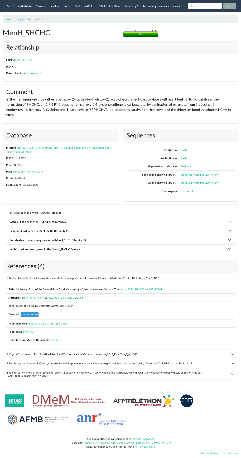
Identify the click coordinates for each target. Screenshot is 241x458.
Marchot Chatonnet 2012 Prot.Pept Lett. (147, 442)
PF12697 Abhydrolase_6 (28, 171)
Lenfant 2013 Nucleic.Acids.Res (102, 442)
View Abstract (30, 314)
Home (8, 19)
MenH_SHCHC (23, 59)
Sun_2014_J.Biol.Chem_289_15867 (142, 289)
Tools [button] (67, 6)
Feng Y (41, 297)
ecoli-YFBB (55, 339)
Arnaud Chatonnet (143, 438)
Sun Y (25, 297)
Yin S (32, 297)
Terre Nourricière (145, 446)
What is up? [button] (131, 6)
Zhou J (55, 297)
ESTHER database (18, 6)
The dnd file (187, 191)
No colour (186, 174)
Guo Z (79, 297)
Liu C (63, 297)
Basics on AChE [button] (84, 6)
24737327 (28, 331)
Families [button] (54, 6)
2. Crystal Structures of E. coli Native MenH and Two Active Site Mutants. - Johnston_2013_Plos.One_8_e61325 (72, 354)
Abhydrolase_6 (32, 73)
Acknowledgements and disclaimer (162, 6)
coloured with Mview (206, 174)
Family (19, 19)
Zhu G (71, 297)
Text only (186, 166)
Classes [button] (40, 6)
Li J (48, 297)
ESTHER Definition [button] (109, 6)
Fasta (184, 149)
